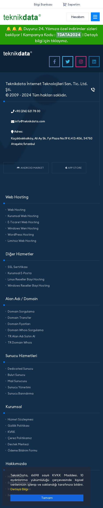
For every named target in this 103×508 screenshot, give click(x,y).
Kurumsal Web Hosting (23, 216)
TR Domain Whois (20, 342)
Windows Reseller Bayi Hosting (29, 285)
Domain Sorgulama (21, 311)
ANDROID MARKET (30, 167)
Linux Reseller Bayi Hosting (26, 279)
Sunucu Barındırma (21, 393)
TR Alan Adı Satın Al (21, 336)
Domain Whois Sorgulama (25, 330)
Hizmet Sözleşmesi (20, 419)
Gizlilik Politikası (18, 425)
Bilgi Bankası (43, 4)
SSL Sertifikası (18, 267)
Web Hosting (16, 209)
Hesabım (77, 17)
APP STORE (73, 167)
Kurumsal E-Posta (20, 273)
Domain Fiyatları (19, 324)
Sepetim (71, 4)
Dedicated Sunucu (20, 368)
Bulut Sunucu (16, 375)
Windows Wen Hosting (23, 228)
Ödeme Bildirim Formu (22, 450)
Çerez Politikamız (20, 438)
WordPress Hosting (21, 234)
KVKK (11, 432)
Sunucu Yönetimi (19, 387)
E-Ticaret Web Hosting (23, 222)
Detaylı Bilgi (19, 489)
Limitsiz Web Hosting (22, 240)
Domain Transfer (19, 317)
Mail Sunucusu (17, 381)
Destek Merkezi (18, 444)
